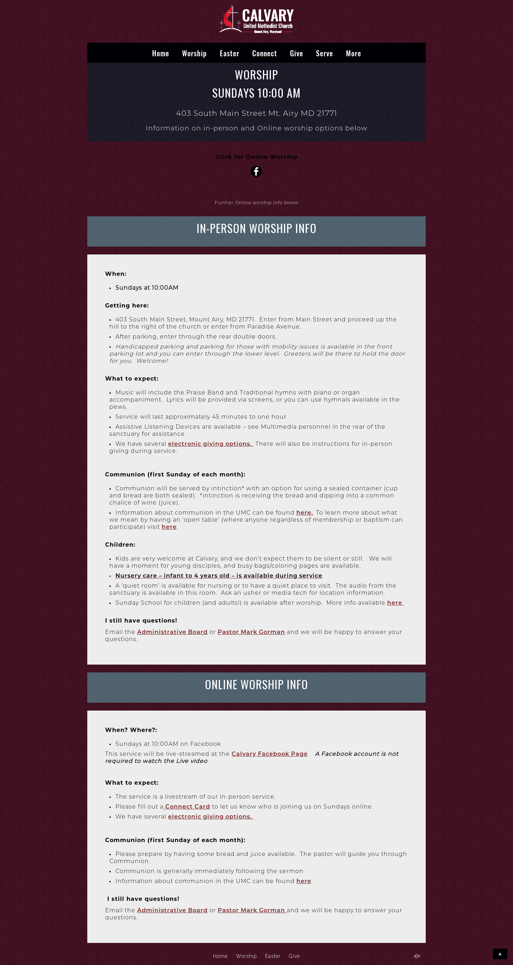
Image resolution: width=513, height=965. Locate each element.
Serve (324, 53)
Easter (229, 53)
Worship (194, 53)
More (353, 53)
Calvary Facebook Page (270, 753)
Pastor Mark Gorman (251, 632)
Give (296, 53)
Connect (264, 53)
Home (160, 53)
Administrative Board (172, 632)
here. (304, 512)
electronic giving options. (211, 443)
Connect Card (187, 806)
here (169, 526)
